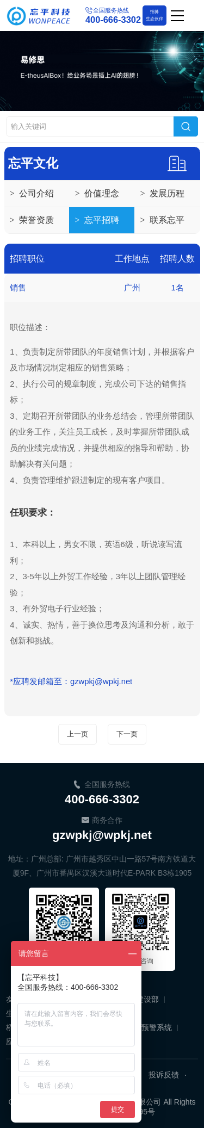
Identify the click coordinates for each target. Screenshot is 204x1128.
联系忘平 (162, 220)
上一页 (77, 734)
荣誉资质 (32, 220)
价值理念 (97, 193)
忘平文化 (33, 163)
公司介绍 (32, 193)
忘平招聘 (97, 220)
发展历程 (162, 193)
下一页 (127, 734)
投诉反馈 (164, 1074)
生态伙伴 (154, 15)
